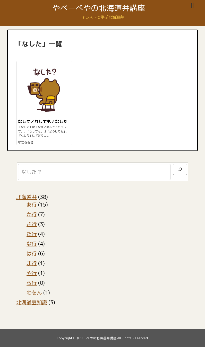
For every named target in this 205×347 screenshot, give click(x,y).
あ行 (32, 204)
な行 (32, 243)
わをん (34, 292)
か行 (32, 214)
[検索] (180, 169)
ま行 (32, 263)
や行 (32, 273)
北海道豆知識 (31, 302)
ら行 (32, 282)
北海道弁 (26, 196)
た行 (32, 233)
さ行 (32, 224)
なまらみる (25, 142)
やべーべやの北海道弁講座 (98, 8)
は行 (32, 253)
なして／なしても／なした (42, 121)
